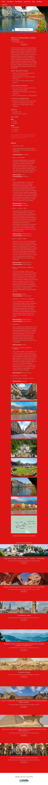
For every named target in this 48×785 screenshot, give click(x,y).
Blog (33, 1)
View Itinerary (24, 44)
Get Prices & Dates (24, 29)
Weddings (39, 1)
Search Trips (27, 1)
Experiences (10, 1)
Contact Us (5, 4)
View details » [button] (24, 562)
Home (3, 1)
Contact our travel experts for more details (24, 535)
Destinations (18, 1)
